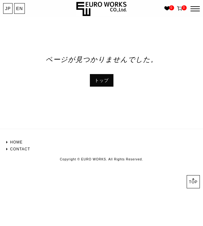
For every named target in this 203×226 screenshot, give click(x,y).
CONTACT (20, 149)
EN (19, 8)
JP (8, 8)
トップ (102, 80)
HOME (16, 142)
